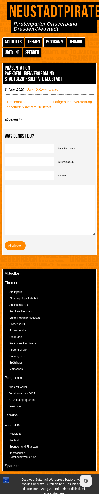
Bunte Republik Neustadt (24, 317)
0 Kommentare (47, 89)
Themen (34, 42)
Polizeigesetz (17, 356)
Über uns (12, 52)
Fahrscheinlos (18, 330)
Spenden (32, 52)
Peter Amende (55, 478)
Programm (54, 42)
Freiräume (15, 337)
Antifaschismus (18, 305)
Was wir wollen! (18, 387)
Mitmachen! (16, 369)
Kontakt (14, 440)
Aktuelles (13, 42)
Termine (76, 42)
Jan (30, 89)
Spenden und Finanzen (23, 446)
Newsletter (15, 433)
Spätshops (15, 362)
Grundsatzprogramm (22, 400)
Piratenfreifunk (18, 349)
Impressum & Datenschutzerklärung (22, 455)
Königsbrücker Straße (22, 343)
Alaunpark (15, 292)
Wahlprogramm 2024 (22, 393)
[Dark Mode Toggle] (86, 481)
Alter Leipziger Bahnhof (23, 298)
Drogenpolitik (17, 324)
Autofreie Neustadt (20, 311)
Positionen (15, 406)
